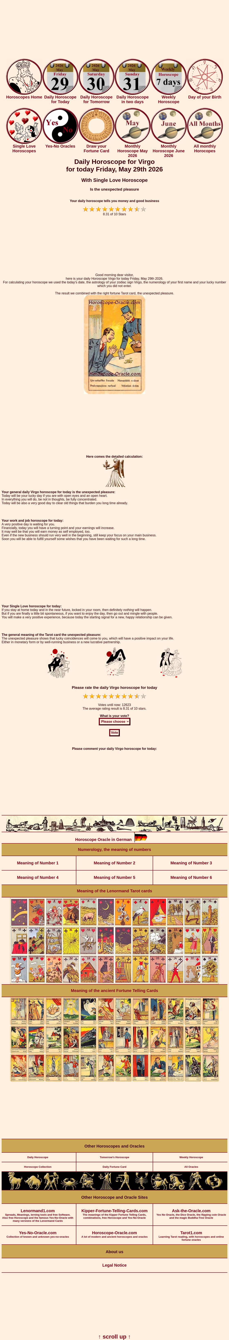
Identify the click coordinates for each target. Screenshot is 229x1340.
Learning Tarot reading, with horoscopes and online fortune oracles (191, 1233)
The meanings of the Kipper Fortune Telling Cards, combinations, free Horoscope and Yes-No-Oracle (114, 1211)
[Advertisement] (114, 30)
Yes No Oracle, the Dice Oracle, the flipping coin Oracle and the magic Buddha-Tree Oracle (191, 1211)
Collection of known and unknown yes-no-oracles (38, 1232)
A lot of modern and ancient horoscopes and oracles (114, 1232)
